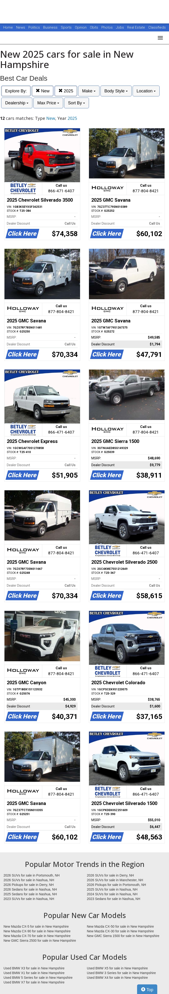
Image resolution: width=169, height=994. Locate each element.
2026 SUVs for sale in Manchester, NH (115, 880)
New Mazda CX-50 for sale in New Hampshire (120, 926)
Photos (107, 27)
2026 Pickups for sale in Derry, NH (29, 885)
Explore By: (16, 91)
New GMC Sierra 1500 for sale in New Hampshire (123, 936)
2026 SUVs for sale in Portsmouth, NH (32, 875)
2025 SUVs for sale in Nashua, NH (112, 889)
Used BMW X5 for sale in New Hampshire (117, 968)
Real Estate (136, 27)
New (43, 90)
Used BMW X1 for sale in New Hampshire (34, 973)
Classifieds (157, 27)
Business (50, 27)
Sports (67, 27)
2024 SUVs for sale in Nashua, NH (112, 894)
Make (89, 91)
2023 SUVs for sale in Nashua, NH (29, 899)
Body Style (116, 91)
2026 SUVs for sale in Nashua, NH (29, 880)
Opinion (81, 27)
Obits (94, 27)
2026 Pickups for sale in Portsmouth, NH (116, 885)
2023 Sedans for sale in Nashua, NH (113, 899)
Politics (34, 27)
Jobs (120, 27)
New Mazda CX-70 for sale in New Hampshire (37, 936)
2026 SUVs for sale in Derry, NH (110, 875)
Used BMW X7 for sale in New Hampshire (34, 982)
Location (146, 91)
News (20, 27)
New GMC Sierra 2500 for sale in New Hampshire (40, 940)
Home (8, 27)
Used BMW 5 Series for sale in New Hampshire (38, 977)
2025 (65, 90)
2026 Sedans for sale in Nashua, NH (30, 889)
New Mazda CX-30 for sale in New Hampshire (120, 931)
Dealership (16, 103)
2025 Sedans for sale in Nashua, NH (30, 894)
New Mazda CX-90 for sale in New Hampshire (37, 931)
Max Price (48, 103)
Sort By (76, 103)
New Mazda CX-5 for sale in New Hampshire (36, 926)
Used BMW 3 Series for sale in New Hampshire (121, 973)
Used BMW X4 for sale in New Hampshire (117, 977)
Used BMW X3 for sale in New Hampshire (34, 968)
